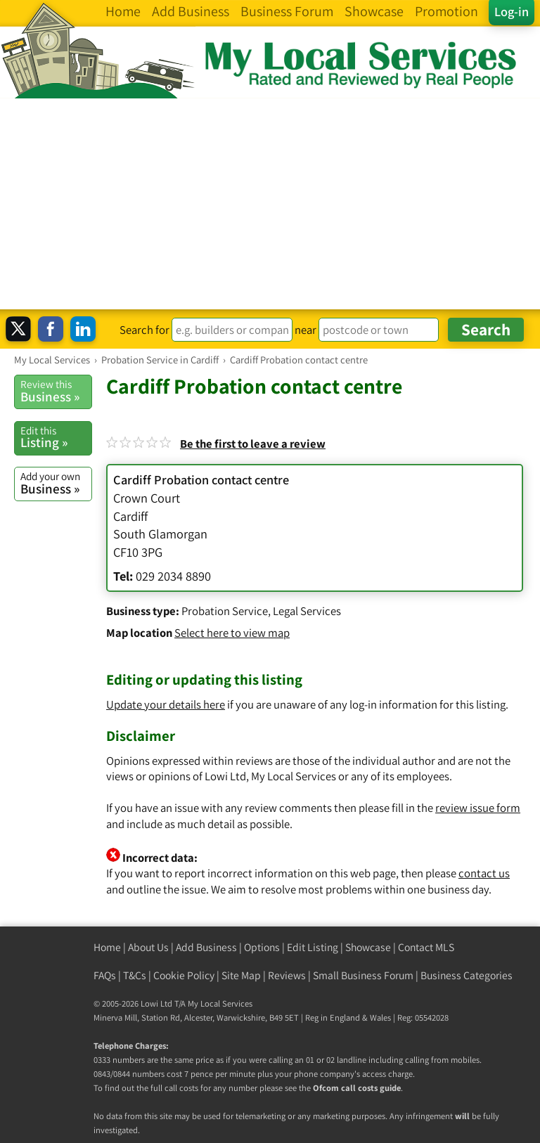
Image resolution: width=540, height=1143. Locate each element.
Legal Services (307, 611)
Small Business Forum (363, 975)
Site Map (241, 975)
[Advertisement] (270, 203)
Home (107, 947)
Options (262, 947)
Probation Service (224, 611)
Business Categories (466, 975)
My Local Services (220, 1003)
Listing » (55, 437)
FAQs (105, 975)
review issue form (477, 807)
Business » (55, 391)
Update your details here (165, 704)
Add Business (206, 947)
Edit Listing (312, 947)
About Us (148, 947)
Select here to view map (232, 632)
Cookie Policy (183, 975)
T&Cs (134, 975)
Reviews (287, 975)
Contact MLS (426, 947)
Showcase (368, 947)
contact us (484, 873)
